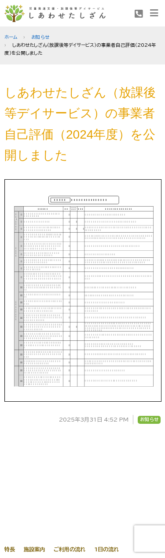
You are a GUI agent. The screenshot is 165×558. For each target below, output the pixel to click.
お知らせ (40, 37)
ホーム (10, 37)
